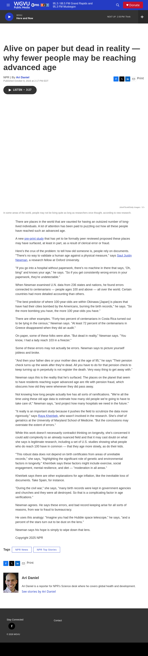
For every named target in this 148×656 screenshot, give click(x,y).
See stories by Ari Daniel (39, 591)
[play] (9, 17)
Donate (134, 5)
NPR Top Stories (47, 549)
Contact (58, 620)
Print (140, 78)
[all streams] (143, 16)
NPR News (21, 549)
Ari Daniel (22, 77)
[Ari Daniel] (10, 583)
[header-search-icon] (118, 5)
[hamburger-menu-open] (8, 5)
